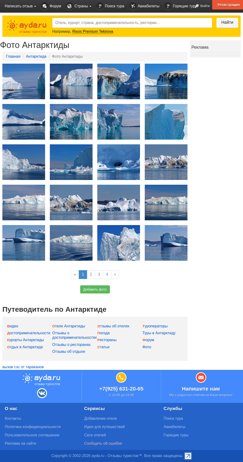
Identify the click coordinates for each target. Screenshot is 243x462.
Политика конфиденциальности (33, 427)
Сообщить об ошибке (103, 443)
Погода (103, 333)
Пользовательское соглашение (32, 435)
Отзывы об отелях (113, 326)
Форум (51, 6)
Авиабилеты (144, 6)
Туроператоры (155, 326)
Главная (13, 56)
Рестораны (107, 340)
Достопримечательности (28, 333)
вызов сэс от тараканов (23, 367)
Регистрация (228, 5)
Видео (12, 326)
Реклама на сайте (20, 443)
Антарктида (36, 56)
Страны (78, 6)
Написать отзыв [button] (20, 6)
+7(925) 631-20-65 (121, 389)
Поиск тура (110, 6)
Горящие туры (181, 6)
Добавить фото (95, 289)
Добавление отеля (100, 418)
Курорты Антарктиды (25, 340)
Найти (226, 22)
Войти (201, 6)
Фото (146, 347)
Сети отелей (95, 435)
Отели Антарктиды (68, 326)
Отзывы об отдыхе (68, 351)
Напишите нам (201, 389)
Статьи (103, 347)
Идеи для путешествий (104, 427)
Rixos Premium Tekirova (92, 31)
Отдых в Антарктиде (25, 347)
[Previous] (75, 274)
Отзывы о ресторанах (71, 345)
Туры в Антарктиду (159, 333)
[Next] (115, 274)
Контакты (13, 418)
